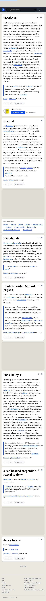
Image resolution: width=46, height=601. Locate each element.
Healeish (9, 227)
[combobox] (21, 10)
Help (3, 581)
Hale (16, 549)
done (7, 269)
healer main (31, 227)
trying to (29, 86)
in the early (13, 48)
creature (15, 86)
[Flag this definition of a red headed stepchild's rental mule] (41, 470)
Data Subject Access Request (32, 583)
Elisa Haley (6, 458)
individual (6, 390)
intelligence (7, 259)
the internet (17, 65)
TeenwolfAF (15, 554)
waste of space (8, 131)
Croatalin (11, 180)
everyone (8, 173)
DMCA (3, 588)
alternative (9, 126)
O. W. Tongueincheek (28, 333)
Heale (5, 99)
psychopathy (25, 320)
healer (5, 224)
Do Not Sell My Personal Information (34, 590)
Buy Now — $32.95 (18, 113)
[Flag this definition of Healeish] (41, 237)
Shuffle (23, 566)
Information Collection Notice (32, 578)
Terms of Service (6, 585)
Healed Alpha (37, 224)
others (24, 393)
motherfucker (14, 545)
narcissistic (7, 256)
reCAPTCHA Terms (29, 588)
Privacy (4, 583)
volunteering (14, 409)
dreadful (23, 168)
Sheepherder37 (15, 458)
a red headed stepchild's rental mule (13, 496)
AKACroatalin (12, 99)
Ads (3, 578)
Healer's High (27, 230)
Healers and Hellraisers (11, 230)
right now (35, 453)
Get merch (19, 103)
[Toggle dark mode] (39, 9)
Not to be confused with (12, 243)
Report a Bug (5, 592)
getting (31, 479)
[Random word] (35, 10)
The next (8, 486)
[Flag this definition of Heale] (41, 17)
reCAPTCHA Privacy (29, 585)
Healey (27, 224)
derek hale (6, 554)
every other (34, 445)
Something (7, 479)
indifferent (27, 294)
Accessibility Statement (8, 590)
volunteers (25, 445)
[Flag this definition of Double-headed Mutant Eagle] (41, 285)
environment (11, 297)
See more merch (31, 113)
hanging (30, 486)
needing (23, 479)
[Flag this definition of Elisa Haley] (41, 374)
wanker (32, 266)
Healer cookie (20, 227)
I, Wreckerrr (29, 496)
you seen (13, 266)
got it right (23, 94)
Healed (13, 224)
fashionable (7, 51)
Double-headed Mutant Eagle (11, 333)
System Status (28, 581)
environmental (27, 318)
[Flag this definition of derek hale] (41, 539)
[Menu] (42, 9)
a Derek (11, 549)
